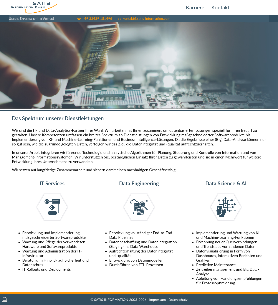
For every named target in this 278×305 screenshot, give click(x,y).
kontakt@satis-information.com (143, 18)
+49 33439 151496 (95, 18)
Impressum (157, 299)
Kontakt (221, 7)
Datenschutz (178, 299)
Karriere (195, 7)
